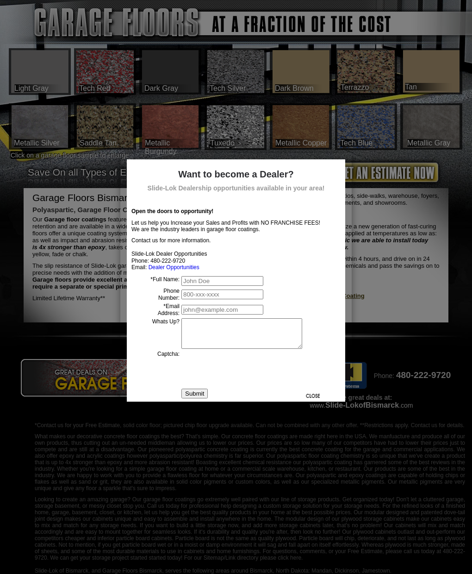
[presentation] (251, 374)
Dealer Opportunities (174, 267)
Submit (194, 399)
